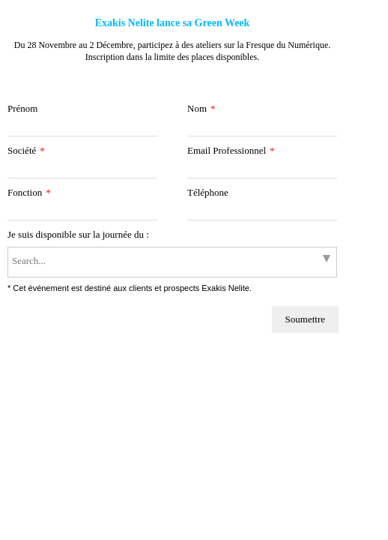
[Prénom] (82, 128)
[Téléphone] (262, 212)
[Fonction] (82, 212)
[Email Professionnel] (262, 170)
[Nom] (262, 128)
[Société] (82, 170)
